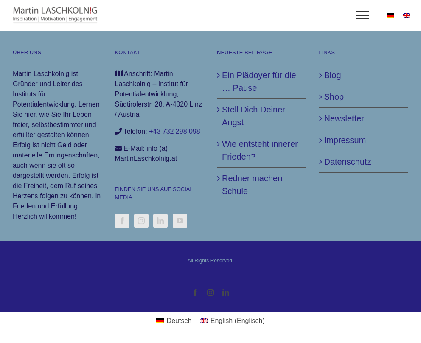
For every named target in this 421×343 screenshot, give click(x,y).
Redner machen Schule (252, 185)
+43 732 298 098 (174, 131)
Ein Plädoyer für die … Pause (259, 81)
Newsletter (344, 118)
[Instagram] (141, 221)
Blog (332, 75)
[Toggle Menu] (363, 15)
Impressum (345, 140)
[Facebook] (122, 221)
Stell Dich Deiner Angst (253, 116)
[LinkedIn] (160, 221)
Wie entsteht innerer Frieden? (260, 150)
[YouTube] (180, 221)
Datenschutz (347, 161)
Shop (334, 96)
